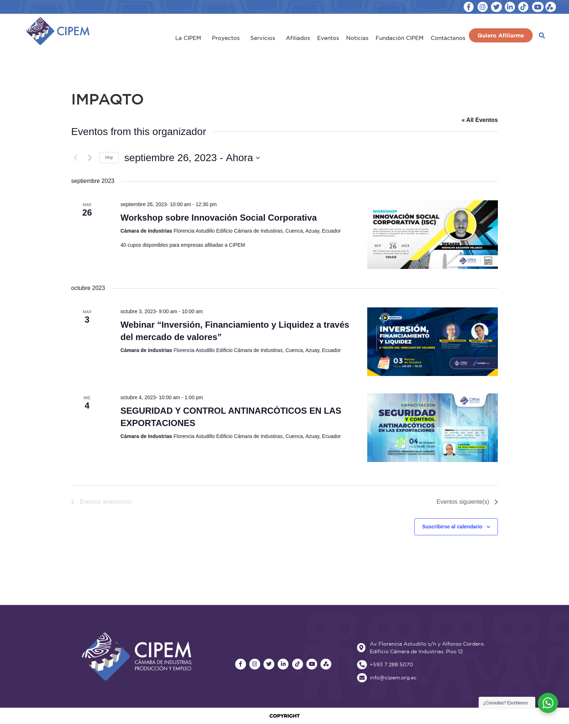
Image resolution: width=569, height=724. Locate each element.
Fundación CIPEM (399, 38)
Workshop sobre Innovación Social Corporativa (218, 217)
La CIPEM (190, 38)
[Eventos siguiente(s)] (89, 158)
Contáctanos (448, 38)
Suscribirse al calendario (452, 526)
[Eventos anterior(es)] (75, 158)
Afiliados (298, 38)
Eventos (328, 38)
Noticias (357, 38)
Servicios (264, 38)
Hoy (109, 157)
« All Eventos (480, 120)
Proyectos (227, 38)
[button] (541, 35)
